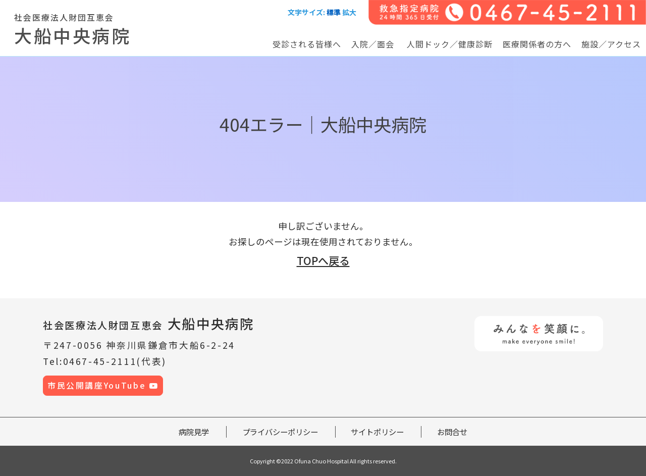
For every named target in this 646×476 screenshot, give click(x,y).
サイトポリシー (377, 431)
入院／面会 (372, 44)
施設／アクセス (611, 44)
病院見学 (194, 431)
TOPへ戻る (323, 260)
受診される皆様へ (307, 44)
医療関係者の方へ (537, 44)
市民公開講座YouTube (103, 385)
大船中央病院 (148, 323)
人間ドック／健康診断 (450, 44)
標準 (334, 12)
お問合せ (452, 431)
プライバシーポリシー (280, 431)
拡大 (349, 12)
